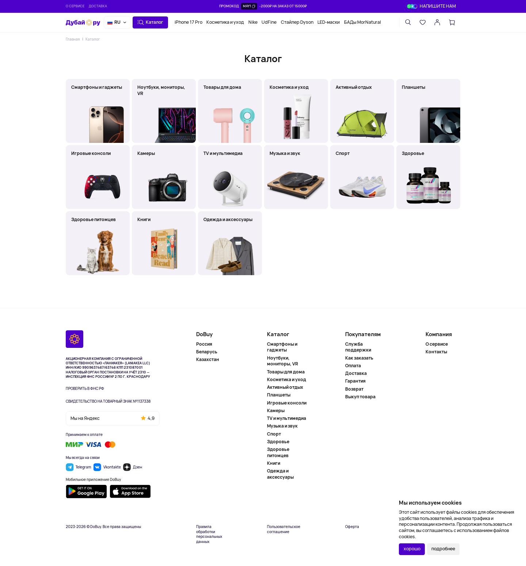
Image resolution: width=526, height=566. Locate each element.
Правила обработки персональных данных (209, 534)
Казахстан (207, 359)
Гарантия (355, 381)
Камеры (276, 410)
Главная (73, 39)
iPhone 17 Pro (188, 22)
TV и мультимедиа (286, 418)
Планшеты (278, 395)
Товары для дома (286, 372)
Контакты (436, 352)
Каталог (92, 39)
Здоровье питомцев (278, 452)
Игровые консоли (286, 403)
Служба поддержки (358, 347)
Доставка (98, 6)
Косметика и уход (225, 22)
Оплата (353, 365)
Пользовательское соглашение (283, 529)
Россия (204, 344)
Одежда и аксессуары (280, 474)
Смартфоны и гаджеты (282, 347)
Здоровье (278, 441)
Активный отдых (285, 387)
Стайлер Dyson (297, 22)
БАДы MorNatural (362, 22)
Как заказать (359, 358)
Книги (273, 463)
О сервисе (75, 6)
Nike (253, 22)
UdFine (269, 22)
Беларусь (206, 352)
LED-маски (328, 22)
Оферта (352, 526)
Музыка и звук (282, 426)
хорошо (412, 549)
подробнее (443, 549)
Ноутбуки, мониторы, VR (282, 361)
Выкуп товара (360, 397)
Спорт (274, 434)
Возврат (354, 389)
